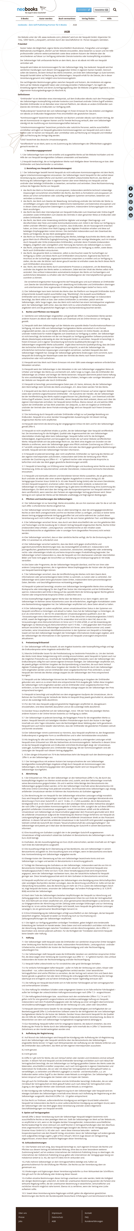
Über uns (23, 1213)
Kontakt (88, 1213)
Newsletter (100, 9)
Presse (21, 1217)
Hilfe (109, 18)
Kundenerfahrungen (94, 1221)
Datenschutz (57, 1217)
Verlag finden (88, 18)
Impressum (57, 1213)
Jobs (20, 1221)
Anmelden (83, 9)
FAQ (87, 1217)
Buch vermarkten (67, 18)
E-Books (25, 18)
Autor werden (46, 18)
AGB (54, 1221)
